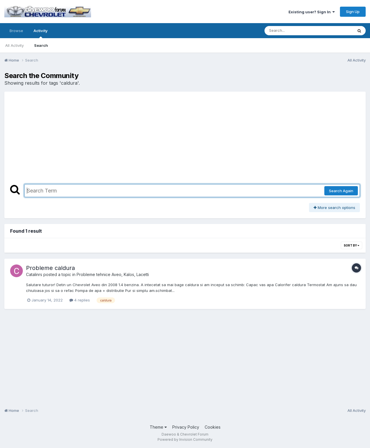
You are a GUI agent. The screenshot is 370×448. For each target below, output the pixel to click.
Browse (16, 30)
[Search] (292, 30)
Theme (158, 427)
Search (41, 45)
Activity (41, 33)
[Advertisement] (185, 140)
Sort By (351, 245)
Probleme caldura (50, 267)
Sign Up (353, 11)
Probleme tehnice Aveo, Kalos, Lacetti (113, 274)
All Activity (14, 45)
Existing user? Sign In (311, 12)
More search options (334, 207)
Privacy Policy (185, 427)
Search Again (341, 190)
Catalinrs (34, 274)
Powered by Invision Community (185, 439)
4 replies (79, 300)
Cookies (213, 427)
